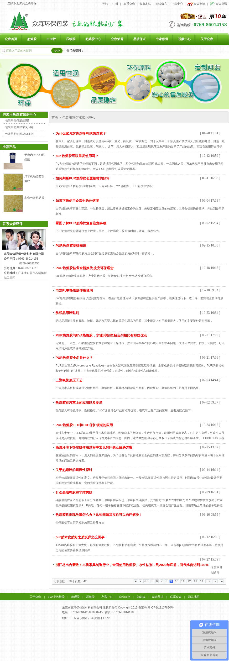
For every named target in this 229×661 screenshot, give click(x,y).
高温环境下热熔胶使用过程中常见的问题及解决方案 (94, 447)
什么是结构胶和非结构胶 (74, 492)
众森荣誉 (117, 39)
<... (146, 581)
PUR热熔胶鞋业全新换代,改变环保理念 (85, 268)
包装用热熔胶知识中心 (78, 117)
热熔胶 (31, 39)
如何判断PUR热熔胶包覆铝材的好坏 (82, 178)
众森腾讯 (218, 3)
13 (195, 581)
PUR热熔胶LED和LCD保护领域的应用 (84, 425)
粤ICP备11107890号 (161, 607)
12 (189, 581)
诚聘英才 (157, 596)
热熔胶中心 (93, 39)
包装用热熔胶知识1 (17, 120)
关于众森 (207, 39)
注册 (115, 3)
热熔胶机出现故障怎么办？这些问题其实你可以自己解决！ (99, 515)
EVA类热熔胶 (56, 596)
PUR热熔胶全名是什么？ (74, 358)
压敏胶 (70, 39)
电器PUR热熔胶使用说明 (74, 290)
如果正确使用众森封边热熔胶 (77, 201)
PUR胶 (51, 39)
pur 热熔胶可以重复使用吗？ (77, 156)
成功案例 (124, 596)
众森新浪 (196, 3)
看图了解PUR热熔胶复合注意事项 (81, 223)
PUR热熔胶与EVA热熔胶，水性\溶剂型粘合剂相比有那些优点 (101, 335)
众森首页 (11, 39)
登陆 (105, 3)
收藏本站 (145, 3)
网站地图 (193, 596)
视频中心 (184, 39)
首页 (55, 117)
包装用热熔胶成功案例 (19, 134)
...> (208, 581)
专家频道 (162, 39)
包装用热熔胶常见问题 (19, 127)
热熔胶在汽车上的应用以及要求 (79, 402)
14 (201, 581)
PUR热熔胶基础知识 (71, 245)
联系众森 (129, 3)
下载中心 (177, 3)
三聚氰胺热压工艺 (69, 380)
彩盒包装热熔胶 (34, 197)
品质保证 (139, 39)
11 (182, 581)
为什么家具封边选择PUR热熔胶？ (81, 133)
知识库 (141, 596)
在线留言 (161, 3)
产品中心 (107, 596)
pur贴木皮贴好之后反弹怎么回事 (80, 537)
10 (176, 581)
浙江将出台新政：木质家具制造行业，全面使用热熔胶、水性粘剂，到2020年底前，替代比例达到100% (132, 565)
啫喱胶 (75, 596)
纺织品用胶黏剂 (67, 313)
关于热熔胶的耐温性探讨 (74, 470)
